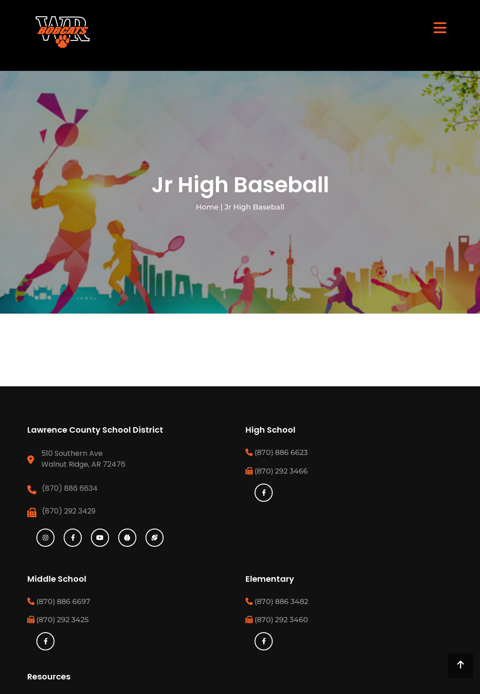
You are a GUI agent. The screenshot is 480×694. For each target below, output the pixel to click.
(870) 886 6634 (70, 488)
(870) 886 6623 (276, 452)
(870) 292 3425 (58, 619)
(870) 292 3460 (276, 619)
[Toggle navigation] (440, 27)
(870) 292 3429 (68, 511)
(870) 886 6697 (58, 601)
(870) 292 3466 (276, 471)
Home (207, 207)
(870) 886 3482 (276, 601)
